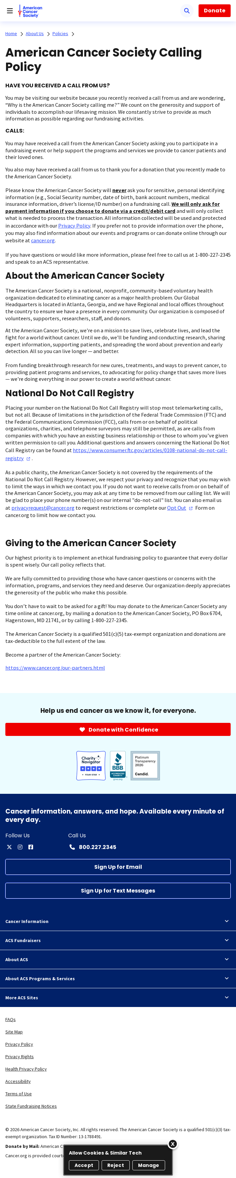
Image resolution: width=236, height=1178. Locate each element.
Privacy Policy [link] (19, 1044)
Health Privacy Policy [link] (26, 1069)
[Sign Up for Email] (118, 867)
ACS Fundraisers (118, 940)
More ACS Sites (118, 998)
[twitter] (9, 847)
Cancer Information (118, 921)
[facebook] (31, 847)
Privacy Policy (74, 225)
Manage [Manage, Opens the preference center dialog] (148, 1165)
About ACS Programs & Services (118, 979)
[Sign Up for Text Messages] (118, 891)
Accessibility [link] (18, 1081)
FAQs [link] (10, 1019)
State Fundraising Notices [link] (31, 1106)
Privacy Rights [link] (19, 1057)
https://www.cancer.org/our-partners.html (55, 667)
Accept (84, 1165)
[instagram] (20, 847)
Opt (180, 507)
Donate (214, 10)
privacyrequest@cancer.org (43, 507)
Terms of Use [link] (18, 1094)
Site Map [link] (14, 1032)
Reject (115, 1165)
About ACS (118, 959)
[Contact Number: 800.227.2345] (92, 847)
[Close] (172, 1144)
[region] (118, 1160)
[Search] (187, 10)
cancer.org (43, 240)
